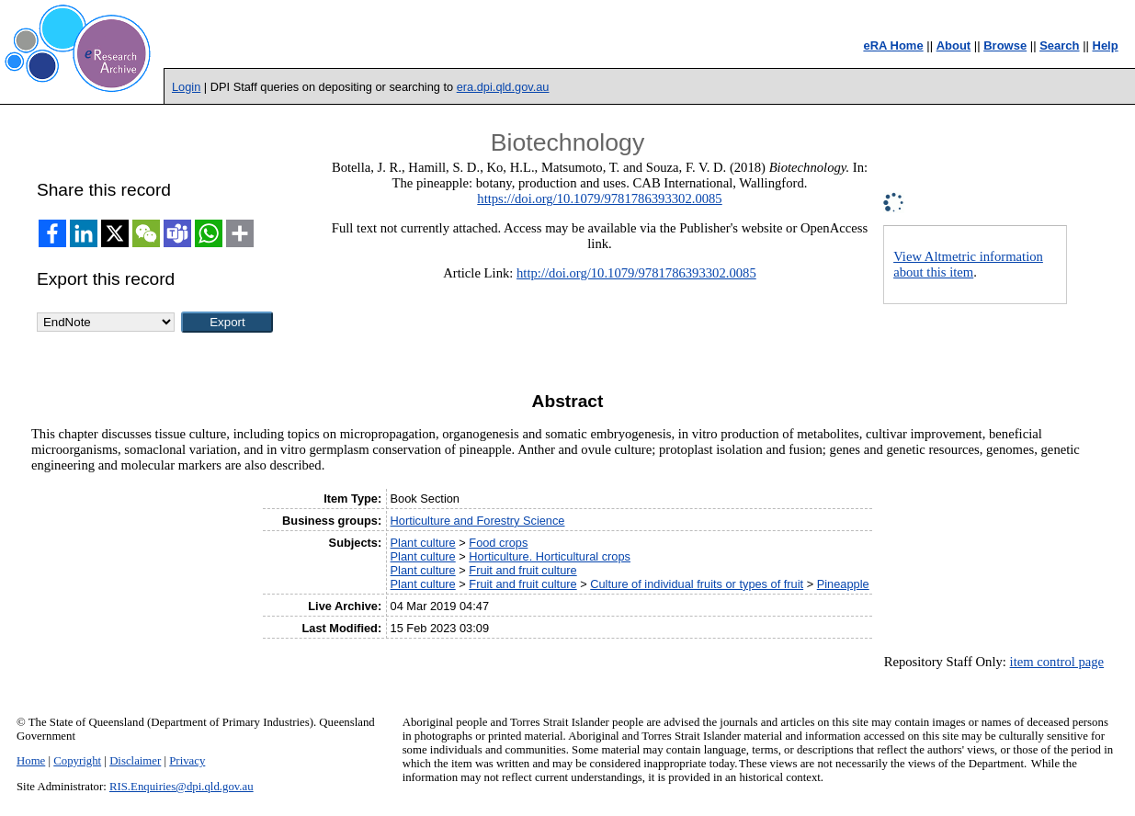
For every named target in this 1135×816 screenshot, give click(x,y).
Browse (1005, 45)
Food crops (498, 543)
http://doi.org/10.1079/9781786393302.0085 (636, 273)
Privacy (187, 760)
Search (1059, 45)
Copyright (77, 760)
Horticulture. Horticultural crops (549, 556)
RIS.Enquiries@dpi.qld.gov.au (181, 786)
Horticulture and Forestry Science (478, 520)
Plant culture (423, 543)
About (953, 45)
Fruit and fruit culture (522, 570)
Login (186, 87)
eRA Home (893, 45)
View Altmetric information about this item (968, 264)
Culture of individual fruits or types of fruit (696, 584)
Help (1105, 45)
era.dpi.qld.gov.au (503, 87)
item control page (1057, 661)
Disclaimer (135, 760)
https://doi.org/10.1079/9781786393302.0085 (599, 198)
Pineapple (843, 584)
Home (31, 760)
